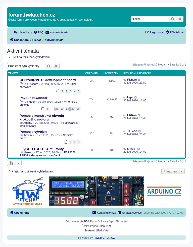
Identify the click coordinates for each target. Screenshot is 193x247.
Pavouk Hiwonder (33, 98)
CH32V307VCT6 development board (48, 80)
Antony (27, 122)
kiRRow (132, 115)
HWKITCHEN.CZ (104, 237)
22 (56, 108)
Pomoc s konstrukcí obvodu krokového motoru (42, 117)
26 (78, 108)
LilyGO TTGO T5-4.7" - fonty (42, 149)
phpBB (83, 221)
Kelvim (27, 135)
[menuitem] (38, 32)
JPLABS (132, 131)
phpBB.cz (106, 226)
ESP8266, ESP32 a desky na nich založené (48, 154)
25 (72, 108)
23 (62, 108)
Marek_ (28, 152)
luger (32, 101)
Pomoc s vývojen (33, 132)
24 (67, 108)
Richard (33, 83)
